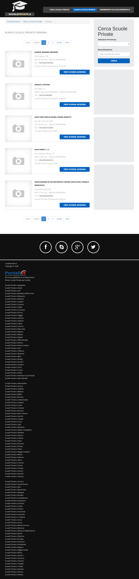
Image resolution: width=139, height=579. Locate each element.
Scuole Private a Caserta (14, 304)
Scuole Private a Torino (14, 465)
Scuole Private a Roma (13, 552)
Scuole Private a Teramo (14, 561)
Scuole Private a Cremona (15, 310)
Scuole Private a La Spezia (15, 517)
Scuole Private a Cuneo (14, 506)
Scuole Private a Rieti (13, 356)
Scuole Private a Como (13, 405)
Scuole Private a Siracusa (14, 558)
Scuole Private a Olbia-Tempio (16, 340)
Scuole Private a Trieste (14, 566)
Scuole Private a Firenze (14, 509)
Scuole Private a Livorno (14, 326)
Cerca (114, 60)
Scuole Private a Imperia (14, 321)
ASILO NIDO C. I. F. (42, 149)
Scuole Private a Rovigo (14, 359)
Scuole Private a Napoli (14, 337)
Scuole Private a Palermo (14, 536)
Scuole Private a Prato (13, 449)
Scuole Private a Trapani (14, 563)
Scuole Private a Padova (14, 438)
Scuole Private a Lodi (13, 424)
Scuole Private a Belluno (14, 391)
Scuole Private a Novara (14, 435)
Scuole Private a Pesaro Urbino (17, 345)
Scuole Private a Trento (14, 370)
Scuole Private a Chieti (13, 307)
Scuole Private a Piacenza (15, 542)
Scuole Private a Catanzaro (15, 500)
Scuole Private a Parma (14, 343)
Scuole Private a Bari (13, 487)
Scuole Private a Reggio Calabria (17, 452)
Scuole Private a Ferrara (14, 411)
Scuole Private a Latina (13, 323)
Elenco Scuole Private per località (17, 280)
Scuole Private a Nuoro (13, 533)
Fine (67, 42)
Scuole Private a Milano (14, 334)
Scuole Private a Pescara (14, 443)
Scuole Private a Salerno (14, 457)
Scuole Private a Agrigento (15, 285)
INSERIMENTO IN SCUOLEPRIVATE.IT (115, 9)
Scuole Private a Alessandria (16, 383)
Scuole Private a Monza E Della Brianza (20, 531)
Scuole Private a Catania (14, 402)
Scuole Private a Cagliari (14, 301)
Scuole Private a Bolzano (14, 299)
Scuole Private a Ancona (14, 481)
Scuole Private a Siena (13, 460)
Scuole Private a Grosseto (15, 514)
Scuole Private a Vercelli (14, 474)
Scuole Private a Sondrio (14, 364)
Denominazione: (105, 50)
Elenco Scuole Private (32, 22)
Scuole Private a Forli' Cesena (16, 413)
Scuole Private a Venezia (14, 569)
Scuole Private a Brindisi (14, 495)
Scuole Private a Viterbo (14, 574)
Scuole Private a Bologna (14, 492)
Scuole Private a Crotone (14, 408)
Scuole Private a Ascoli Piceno (16, 484)
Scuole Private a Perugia (14, 539)
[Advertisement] (118, 91)
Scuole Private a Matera (14, 332)
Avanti (59, 42)
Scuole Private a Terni (13, 367)
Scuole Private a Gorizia (14, 416)
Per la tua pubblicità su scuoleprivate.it (19, 277)
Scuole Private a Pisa (13, 348)
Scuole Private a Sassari (14, 555)
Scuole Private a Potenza (14, 351)
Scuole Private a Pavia (13, 441)
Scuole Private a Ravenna (14, 353)
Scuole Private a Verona (14, 572)
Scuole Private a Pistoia (14, 446)
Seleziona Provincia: (107, 39)
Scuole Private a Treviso (14, 468)
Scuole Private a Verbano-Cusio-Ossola (20, 375)
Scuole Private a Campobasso (16, 498)
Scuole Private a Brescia (14, 397)
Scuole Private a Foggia (14, 315)
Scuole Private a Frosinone (15, 511)
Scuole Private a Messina (14, 528)
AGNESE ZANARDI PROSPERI (46, 52)
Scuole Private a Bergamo (15, 296)
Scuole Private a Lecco (13, 520)
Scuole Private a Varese (14, 471)
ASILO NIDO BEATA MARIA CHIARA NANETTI (53, 117)
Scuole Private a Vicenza (14, 476)
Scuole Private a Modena (14, 432)
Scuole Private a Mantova (14, 427)
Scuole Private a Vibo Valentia (16, 378)
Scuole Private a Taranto (14, 463)
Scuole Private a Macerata (15, 329)
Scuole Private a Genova (14, 318)
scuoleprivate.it (11, 263)
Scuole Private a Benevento (15, 490)
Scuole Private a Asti (13, 291)
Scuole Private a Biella (13, 394)
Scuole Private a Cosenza (14, 503)
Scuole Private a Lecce (13, 421)
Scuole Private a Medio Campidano (18, 430)
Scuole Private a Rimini (13, 454)
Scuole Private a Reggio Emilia (16, 550)
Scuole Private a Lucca (13, 522)
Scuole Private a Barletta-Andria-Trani (19, 293)
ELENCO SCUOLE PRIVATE (84, 9)
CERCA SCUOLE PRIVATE (60, 9)
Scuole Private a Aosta (13, 288)
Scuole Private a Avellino (14, 389)
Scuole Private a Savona (14, 362)
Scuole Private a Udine (13, 373)
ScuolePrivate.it (13, 22)
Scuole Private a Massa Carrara (17, 525)
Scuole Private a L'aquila (14, 419)
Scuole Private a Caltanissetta (16, 400)
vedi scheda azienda (75, 72)
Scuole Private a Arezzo (14, 386)
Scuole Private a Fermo (14, 312)
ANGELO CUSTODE (42, 84)
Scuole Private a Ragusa (14, 547)
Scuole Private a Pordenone (15, 544)
